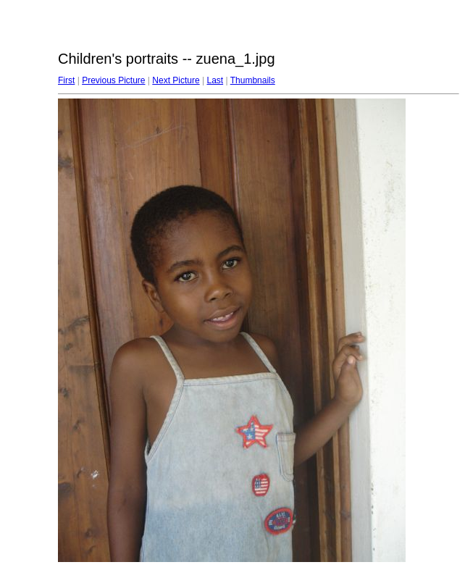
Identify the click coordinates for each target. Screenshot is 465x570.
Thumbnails (252, 80)
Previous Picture (113, 80)
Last (214, 80)
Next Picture (175, 80)
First (66, 80)
